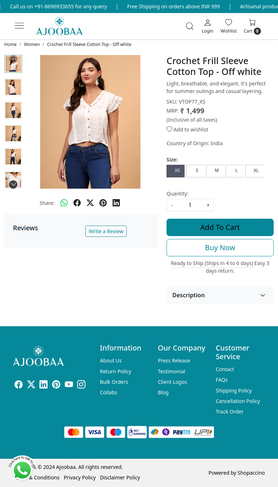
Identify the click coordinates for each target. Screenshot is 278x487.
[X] (31, 385)
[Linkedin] (43, 385)
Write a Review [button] (106, 231)
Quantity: (178, 193)
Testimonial (171, 371)
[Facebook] (18, 385)
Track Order (230, 411)
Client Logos (172, 381)
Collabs (108, 392)
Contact (225, 369)
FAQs (222, 379)
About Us (111, 360)
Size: (172, 159)
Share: (46, 203)
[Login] (207, 26)
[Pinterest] (56, 385)
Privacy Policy (80, 477)
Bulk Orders (114, 381)
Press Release (174, 360)
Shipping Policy (234, 390)
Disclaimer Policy (120, 477)
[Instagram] (81, 385)
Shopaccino (251, 472)
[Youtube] (69, 385)
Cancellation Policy (238, 401)
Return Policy (115, 371)
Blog (163, 392)
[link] (189, 26)
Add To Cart (220, 227)
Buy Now (220, 247)
